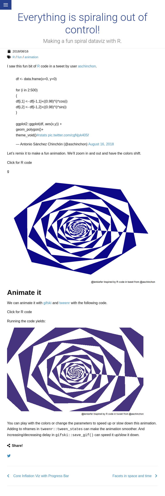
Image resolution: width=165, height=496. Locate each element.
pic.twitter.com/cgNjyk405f (68, 135)
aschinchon (87, 66)
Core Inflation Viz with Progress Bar (41, 475)
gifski (47, 303)
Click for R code (19, 162)
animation (31, 57)
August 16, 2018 (101, 144)
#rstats (41, 135)
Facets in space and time (132, 475)
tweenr (64, 303)
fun (19, 57)
